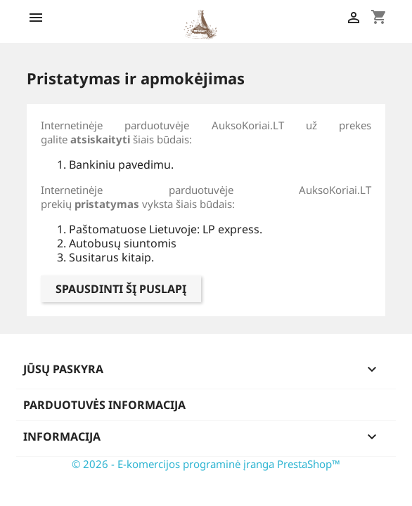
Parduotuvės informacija (104, 405)
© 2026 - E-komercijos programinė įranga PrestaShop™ (206, 464)
